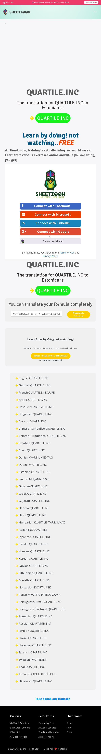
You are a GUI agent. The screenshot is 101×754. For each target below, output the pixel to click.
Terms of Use (67, 252)
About (70, 723)
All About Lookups (47, 727)
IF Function (15, 732)
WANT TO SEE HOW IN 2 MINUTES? (50, 356)
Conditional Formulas (49, 732)
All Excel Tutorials (18, 736)
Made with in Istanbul (55, 748)
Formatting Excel (46, 723)
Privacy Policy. (50, 256)
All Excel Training (46, 736)
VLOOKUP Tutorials (19, 723)
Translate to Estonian (78, 314)
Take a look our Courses (52, 699)
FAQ (69, 727)
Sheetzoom (20, 748)
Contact (70, 732)
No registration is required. (50, 360)
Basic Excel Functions (20, 727)
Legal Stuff (34, 748)
